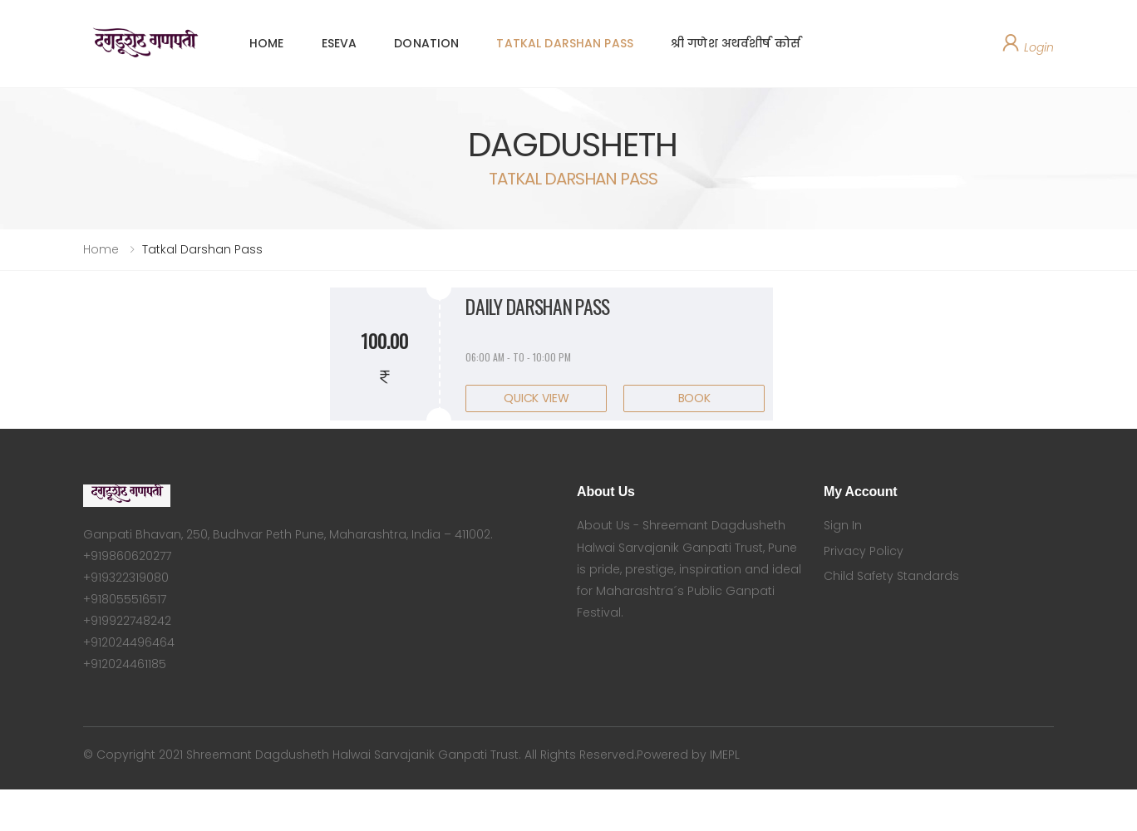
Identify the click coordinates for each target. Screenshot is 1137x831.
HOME (266, 43)
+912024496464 (129, 642)
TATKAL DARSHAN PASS (564, 43)
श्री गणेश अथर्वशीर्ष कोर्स (735, 43)
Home (101, 249)
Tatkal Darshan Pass (202, 249)
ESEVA (339, 43)
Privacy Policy (863, 551)
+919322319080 (126, 577)
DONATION (426, 43)
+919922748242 (127, 620)
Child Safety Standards (891, 576)
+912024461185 (124, 664)
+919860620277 (127, 556)
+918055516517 (124, 599)
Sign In (843, 525)
